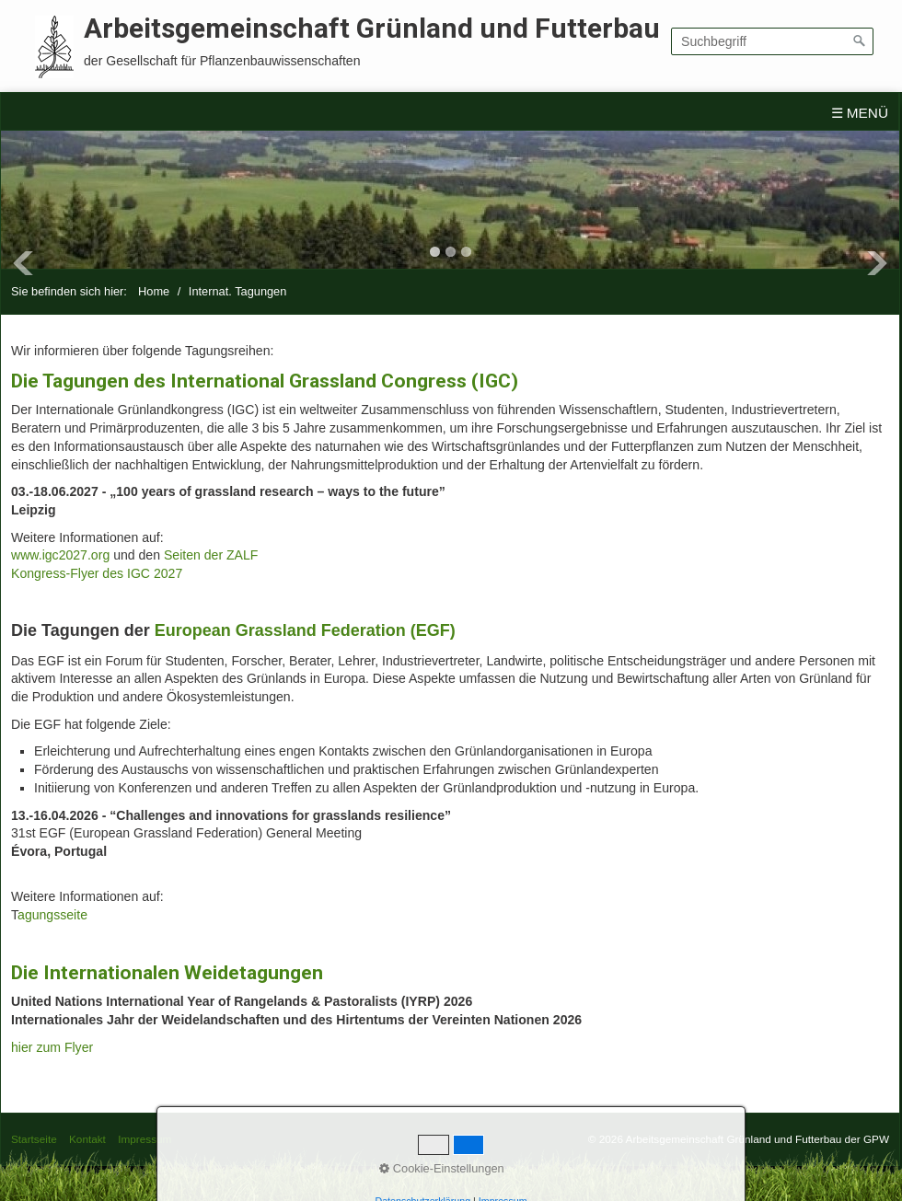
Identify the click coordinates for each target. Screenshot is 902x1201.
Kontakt (87, 1139)
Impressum (144, 1139)
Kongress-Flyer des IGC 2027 (96, 573)
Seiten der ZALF (211, 555)
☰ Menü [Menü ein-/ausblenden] (860, 113)
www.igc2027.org (60, 555)
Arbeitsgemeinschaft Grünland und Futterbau (372, 28)
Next (877, 263)
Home (153, 291)
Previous (23, 263)
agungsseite (52, 914)
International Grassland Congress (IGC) (344, 380)
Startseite (34, 1139)
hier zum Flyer (52, 1047)
